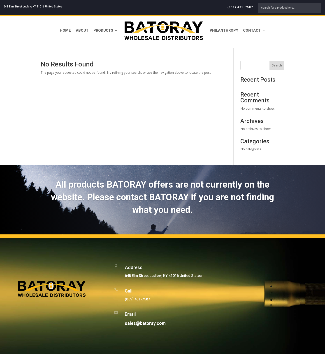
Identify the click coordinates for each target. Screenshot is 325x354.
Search (277, 65)
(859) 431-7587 (240, 7)
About (82, 30)
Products (103, 30)
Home (65, 30)
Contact (252, 30)
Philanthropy (224, 30)
